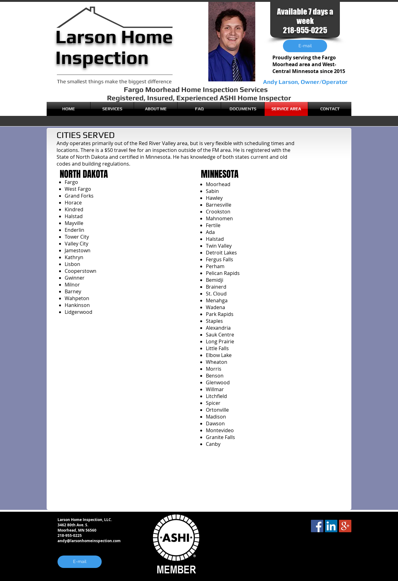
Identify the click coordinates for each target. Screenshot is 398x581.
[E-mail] (80, 562)
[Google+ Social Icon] (345, 526)
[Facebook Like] (350, 545)
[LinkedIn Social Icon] (331, 526)
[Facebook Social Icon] (317, 526)
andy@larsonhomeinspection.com (89, 540)
